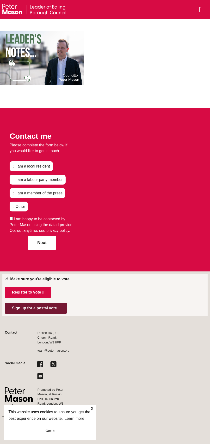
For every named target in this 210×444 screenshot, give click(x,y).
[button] (28, 292)
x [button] (92, 408)
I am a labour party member (39, 180)
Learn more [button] (74, 418)
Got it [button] (50, 431)
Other (20, 206)
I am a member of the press (38, 193)
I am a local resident (32, 166)
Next (42, 242)
